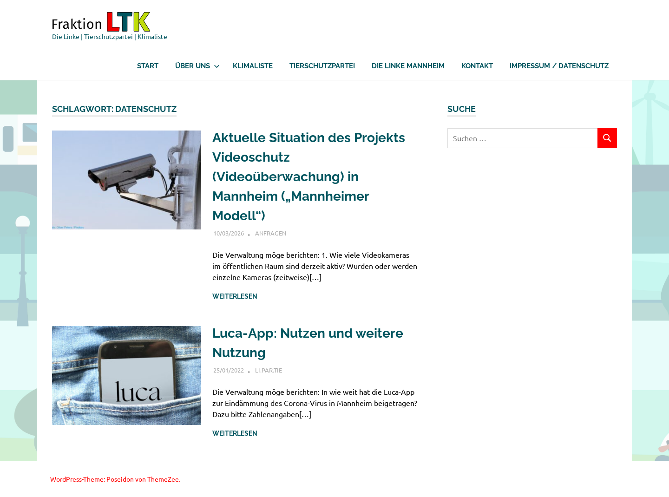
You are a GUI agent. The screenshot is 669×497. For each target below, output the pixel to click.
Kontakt (477, 66)
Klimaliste (253, 66)
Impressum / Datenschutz (559, 66)
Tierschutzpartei (322, 66)
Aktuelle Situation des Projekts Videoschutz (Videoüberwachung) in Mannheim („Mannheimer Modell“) (308, 176)
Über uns (197, 66)
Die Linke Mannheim (408, 66)
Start (147, 66)
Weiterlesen (234, 296)
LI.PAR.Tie (268, 370)
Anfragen (270, 233)
